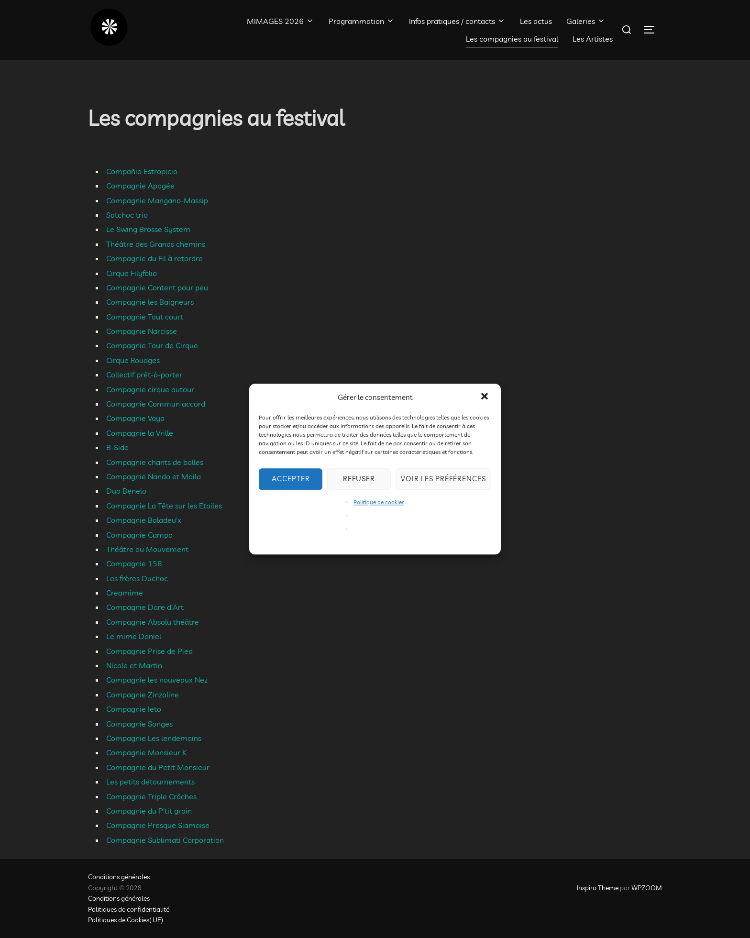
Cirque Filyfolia (131, 273)
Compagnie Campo (139, 535)
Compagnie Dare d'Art (145, 607)
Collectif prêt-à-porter (144, 374)
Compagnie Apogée (140, 185)
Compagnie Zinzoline (142, 694)
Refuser (359, 478)
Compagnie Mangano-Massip (157, 200)
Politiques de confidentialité (128, 909)
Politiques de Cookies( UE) (125, 920)
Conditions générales (119, 876)
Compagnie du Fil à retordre (154, 258)
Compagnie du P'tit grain (149, 811)
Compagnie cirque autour (150, 389)
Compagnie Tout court (144, 316)
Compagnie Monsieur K (146, 752)
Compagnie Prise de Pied (149, 651)
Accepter (291, 478)
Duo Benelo (126, 491)
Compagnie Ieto (133, 709)
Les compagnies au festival (512, 39)
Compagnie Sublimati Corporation (165, 840)
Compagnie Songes (139, 723)
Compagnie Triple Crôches (151, 796)
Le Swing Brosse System (148, 229)
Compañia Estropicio (141, 171)
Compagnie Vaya (135, 418)
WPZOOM (646, 887)
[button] (485, 397)
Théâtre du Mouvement (147, 549)
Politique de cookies (378, 502)
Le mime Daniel (133, 636)
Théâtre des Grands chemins (155, 244)
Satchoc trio (127, 215)
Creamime (124, 592)
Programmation (362, 21)
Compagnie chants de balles (154, 462)
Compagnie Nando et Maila (153, 476)
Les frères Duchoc (137, 578)
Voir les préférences (443, 478)
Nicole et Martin (134, 665)
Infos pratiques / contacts (457, 21)
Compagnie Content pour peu (157, 287)
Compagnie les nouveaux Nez (157, 679)
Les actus (536, 21)
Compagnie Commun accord (155, 403)
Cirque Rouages (133, 360)
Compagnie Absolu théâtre (152, 622)
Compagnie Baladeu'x (143, 520)
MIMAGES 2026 (280, 21)
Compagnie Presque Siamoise (158, 825)
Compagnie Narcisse (141, 331)
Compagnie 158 (134, 563)
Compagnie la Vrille (139, 433)
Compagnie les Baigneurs (150, 302)
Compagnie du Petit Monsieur (158, 767)
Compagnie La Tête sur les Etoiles (164, 505)
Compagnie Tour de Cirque (152, 345)
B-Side (117, 447)
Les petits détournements (150, 781)
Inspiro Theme (597, 887)
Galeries (586, 21)
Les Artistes (593, 39)
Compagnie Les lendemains (153, 738)
